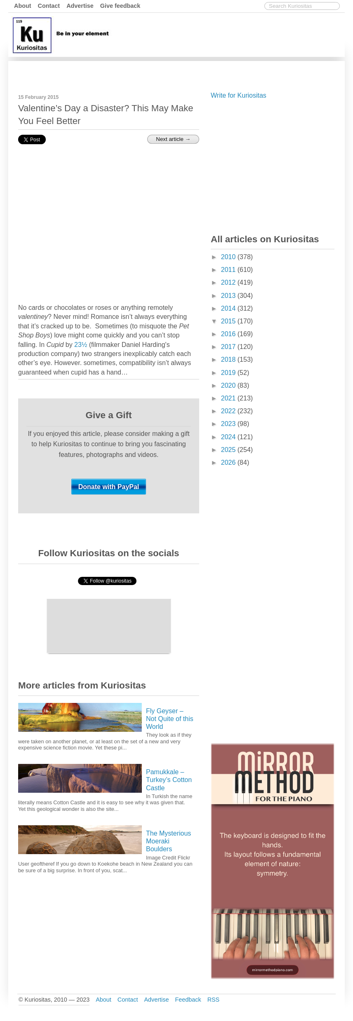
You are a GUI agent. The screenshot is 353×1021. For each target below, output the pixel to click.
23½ (80, 344)
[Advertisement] (192, 71)
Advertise (80, 5)
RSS (213, 999)
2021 (229, 398)
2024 (229, 436)
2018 (229, 359)
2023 (229, 423)
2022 (229, 410)
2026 (229, 462)
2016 (229, 333)
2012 (229, 282)
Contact (49, 5)
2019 (229, 372)
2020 (229, 385)
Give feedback (120, 5)
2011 (229, 269)
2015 (229, 321)
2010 (229, 256)
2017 (229, 346)
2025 (229, 449)
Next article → (173, 139)
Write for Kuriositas (238, 95)
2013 (229, 295)
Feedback (188, 999)
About (22, 5)
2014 (229, 308)
